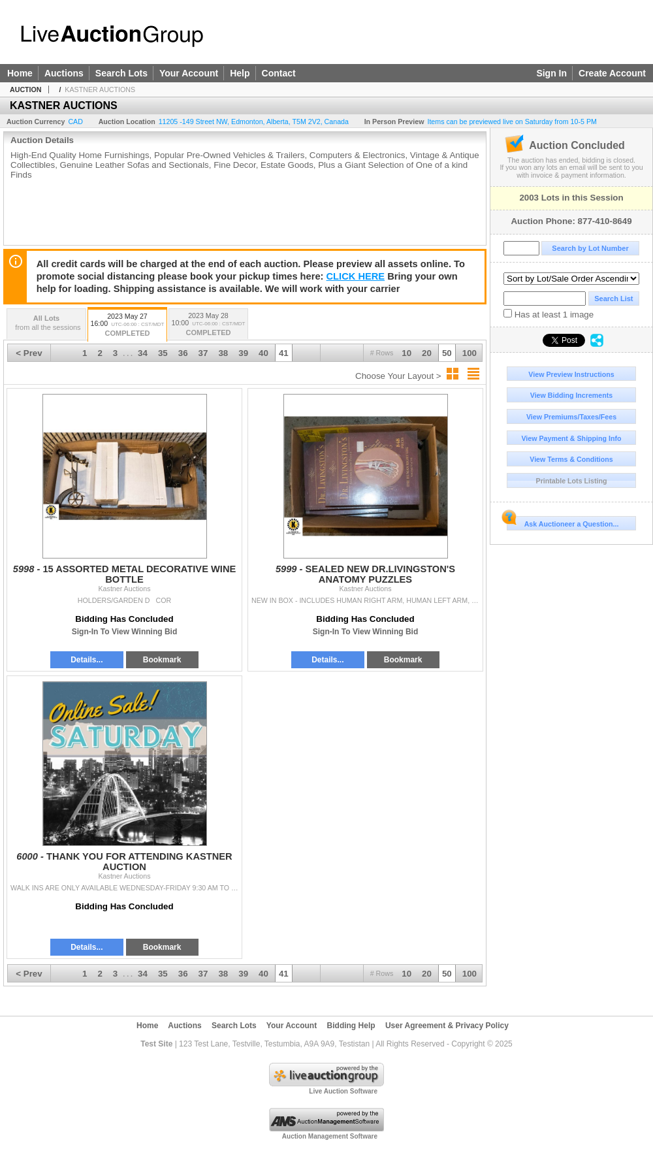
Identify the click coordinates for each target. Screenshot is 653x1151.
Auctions (64, 73)
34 (143, 353)
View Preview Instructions (571, 374)
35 (163, 353)
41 (284, 353)
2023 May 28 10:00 (208, 325)
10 (406, 353)
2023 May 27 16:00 (127, 325)
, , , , (254, 121)
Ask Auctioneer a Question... (562, 522)
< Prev (29, 353)
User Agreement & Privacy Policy (447, 1025)
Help (239, 73)
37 (203, 353)
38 (223, 353)
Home (20, 73)
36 (183, 353)
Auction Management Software (329, 1136)
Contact (279, 73)
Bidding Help (351, 1025)
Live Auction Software (343, 1091)
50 (447, 353)
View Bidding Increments (571, 395)
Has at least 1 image (548, 314)
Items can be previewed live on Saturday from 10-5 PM (511, 121)
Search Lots (121, 73)
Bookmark (162, 659)
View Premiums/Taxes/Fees (571, 417)
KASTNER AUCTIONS (100, 89)
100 (469, 353)
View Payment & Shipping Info (571, 438)
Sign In (551, 73)
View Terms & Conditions (571, 459)
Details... (87, 659)
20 (427, 353)
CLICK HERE (355, 276)
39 (243, 353)
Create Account (612, 73)
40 (263, 353)
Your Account (188, 73)
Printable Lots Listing (571, 481)
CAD (75, 121)
